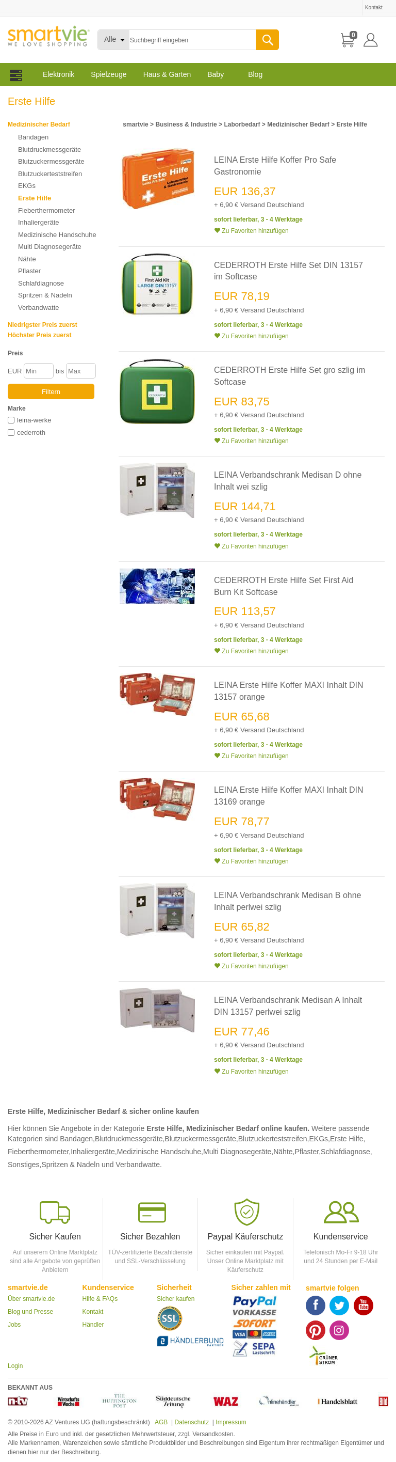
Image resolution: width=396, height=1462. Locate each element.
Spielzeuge (108, 74)
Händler (93, 1324)
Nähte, (283, 1151)
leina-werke (34, 420)
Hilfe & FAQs (100, 1298)
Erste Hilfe (34, 198)
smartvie (135, 124)
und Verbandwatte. (132, 1164)
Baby (215, 74)
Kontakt (93, 1311)
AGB (160, 1422)
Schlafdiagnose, (346, 1151)
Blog (255, 74)
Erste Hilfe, (347, 1139)
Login (15, 1366)
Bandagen (33, 137)
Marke (17, 408)
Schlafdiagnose (41, 283)
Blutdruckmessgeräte (49, 149)
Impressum (231, 1422)
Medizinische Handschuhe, (160, 1151)
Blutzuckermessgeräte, (201, 1139)
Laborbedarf (242, 124)
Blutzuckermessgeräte (51, 161)
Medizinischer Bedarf (39, 124)
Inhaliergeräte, (94, 1151)
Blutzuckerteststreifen (50, 174)
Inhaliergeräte (38, 222)
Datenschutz (191, 1422)
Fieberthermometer (46, 210)
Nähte (27, 259)
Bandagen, (77, 1139)
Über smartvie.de (31, 1298)
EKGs (27, 186)
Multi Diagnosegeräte (49, 246)
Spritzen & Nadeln (45, 295)
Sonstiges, (24, 1164)
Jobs (14, 1324)
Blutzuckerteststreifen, (273, 1139)
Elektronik (58, 74)
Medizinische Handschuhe (57, 235)
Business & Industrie (186, 124)
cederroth (31, 432)
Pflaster (29, 271)
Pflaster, (307, 1151)
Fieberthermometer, (39, 1151)
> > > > (244, 124)
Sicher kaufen (175, 1298)
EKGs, (319, 1139)
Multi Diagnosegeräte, (238, 1151)
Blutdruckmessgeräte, (129, 1139)
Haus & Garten (167, 74)
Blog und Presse (30, 1311)
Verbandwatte (38, 307)
